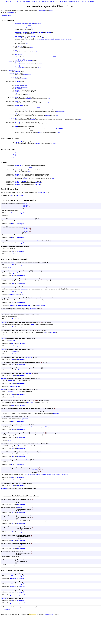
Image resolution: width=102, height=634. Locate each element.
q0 (15, 153)
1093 (12, 375)
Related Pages (91, 1)
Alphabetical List (35, 1)
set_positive (18, 89)
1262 (12, 335)
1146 (12, 513)
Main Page (9, 1)
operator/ (17, 184)
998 (12, 421)
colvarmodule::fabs (24, 305)
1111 (12, 370)
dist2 (16, 118)
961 (12, 243)
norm (16, 77)
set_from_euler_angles (21, 38)
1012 (12, 405)
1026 (12, 394)
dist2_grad (17, 122)
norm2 (16, 73)
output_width (18, 142)
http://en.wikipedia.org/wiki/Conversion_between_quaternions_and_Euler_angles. (51, 39)
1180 (12, 457)
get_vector (17, 93)
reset (16, 50)
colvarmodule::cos (13, 480)
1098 (12, 485)
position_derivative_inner (22, 110)
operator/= (17, 87)
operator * (17, 177)
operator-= (17, 91)
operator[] (17, 62)
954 (12, 238)
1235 (12, 303)
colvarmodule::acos (13, 294)
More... (51, 10)
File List (52, 1)
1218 (12, 292)
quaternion (41, 10)
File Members (83, 1)
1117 (12, 319)
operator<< (18, 166)
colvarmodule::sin (40, 305)
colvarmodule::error (13, 386)
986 (12, 251)
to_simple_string (19, 59)
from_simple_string (20, 60)
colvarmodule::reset (13, 254)
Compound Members (73, 1)
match (16, 127)
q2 (15, 156)
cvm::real (24, 24)
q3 (15, 157)
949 (12, 224)
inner (16, 131)
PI (22, 294)
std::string (11, 59)
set (15, 46)
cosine (16, 114)
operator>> (18, 170)
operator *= (18, 86)
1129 (12, 540)
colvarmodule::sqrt (13, 346)
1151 (12, 504)
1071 (12, 354)
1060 (12, 265)
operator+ (17, 174)
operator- (17, 175)
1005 (12, 429)
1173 (12, 438)
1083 (12, 276)
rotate (16, 97)
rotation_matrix (19, 106)
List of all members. (6, 15)
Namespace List (17, 1)
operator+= (18, 90)
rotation (50, 56)
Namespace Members (61, 1)
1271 (12, 327)
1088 (12, 359)
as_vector (17, 72)
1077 (12, 343)
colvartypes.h (11, 13)
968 (12, 477)
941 (12, 576)
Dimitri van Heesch (49, 614)
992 (12, 465)
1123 (12, 532)
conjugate (17, 81)
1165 (12, 448)
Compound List (45, 1)
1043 (12, 383)
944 (12, 213)
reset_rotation (18, 55)
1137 (12, 524)
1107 (12, 365)
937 (11, 195)
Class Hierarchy (26, 1)
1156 (12, 548)
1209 (12, 284)
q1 (15, 154)
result (9, 267)
